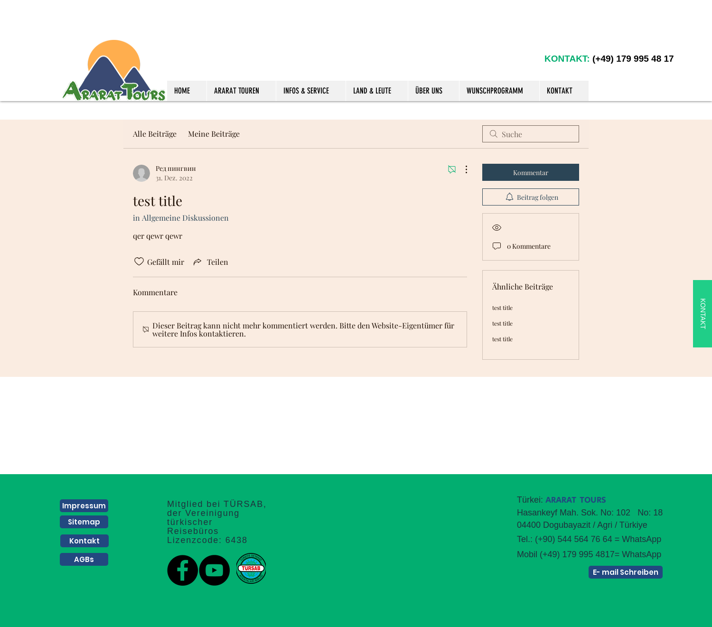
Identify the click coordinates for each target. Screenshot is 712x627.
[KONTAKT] (702, 313)
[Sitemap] (84, 521)
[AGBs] (84, 559)
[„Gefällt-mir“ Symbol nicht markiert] (139, 261)
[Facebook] (182, 570)
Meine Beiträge (214, 134)
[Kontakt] (84, 540)
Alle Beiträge (155, 134)
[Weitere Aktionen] (461, 169)
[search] (530, 133)
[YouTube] (214, 570)
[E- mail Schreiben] (626, 572)
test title (502, 307)
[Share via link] (210, 261)
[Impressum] (84, 505)
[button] (241, 91)
